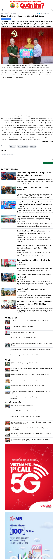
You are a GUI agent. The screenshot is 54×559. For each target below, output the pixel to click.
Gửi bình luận (48, 163)
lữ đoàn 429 (33, 146)
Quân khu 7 (12, 146)
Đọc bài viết (6, 19)
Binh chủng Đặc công (23, 146)
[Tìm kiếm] (52, 10)
